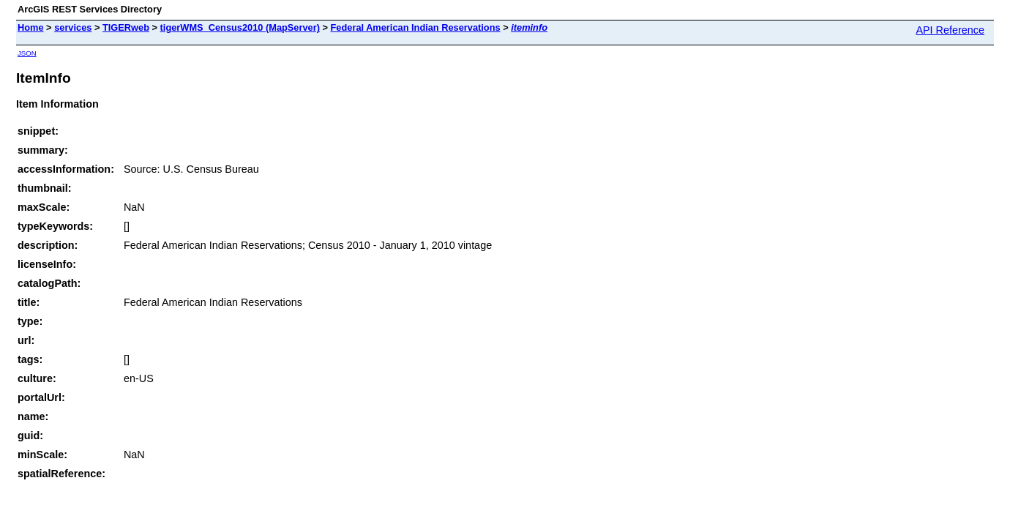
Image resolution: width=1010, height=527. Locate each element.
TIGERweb (125, 27)
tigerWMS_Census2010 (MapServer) (240, 27)
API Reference (950, 30)
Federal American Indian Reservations (416, 27)
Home (31, 27)
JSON (27, 53)
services (72, 27)
